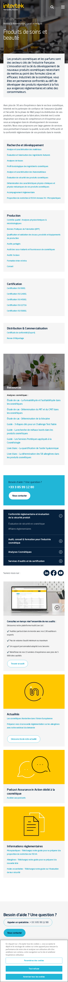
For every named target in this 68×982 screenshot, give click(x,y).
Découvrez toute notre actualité (24, 739)
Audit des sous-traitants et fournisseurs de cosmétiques (31, 249)
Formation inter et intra (17, 260)
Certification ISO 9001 (16, 288)
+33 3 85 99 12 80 (21, 487)
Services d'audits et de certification (26, 561)
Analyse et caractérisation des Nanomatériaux (26, 172)
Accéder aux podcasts (16, 798)
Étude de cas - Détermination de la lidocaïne (28, 418)
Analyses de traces (15, 160)
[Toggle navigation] (52, 7)
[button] (61, 516)
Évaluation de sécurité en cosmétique (26, 523)
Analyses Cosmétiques (20, 551)
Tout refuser (34, 968)
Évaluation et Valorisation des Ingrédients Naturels (28, 155)
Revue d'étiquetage (15, 338)
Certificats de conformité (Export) (21, 332)
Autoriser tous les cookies (34, 977)
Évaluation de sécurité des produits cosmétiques (27, 177)
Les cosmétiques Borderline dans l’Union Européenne (30, 718)
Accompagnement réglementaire (21, 192)
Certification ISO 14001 (16, 294)
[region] (34, 961)
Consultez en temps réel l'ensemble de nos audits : (31, 621)
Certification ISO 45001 (16, 299)
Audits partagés (14, 244)
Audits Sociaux (13, 255)
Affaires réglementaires (19, 528)
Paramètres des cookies (34, 960)
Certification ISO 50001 (16, 310)
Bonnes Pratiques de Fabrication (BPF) (23, 229)
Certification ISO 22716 (16, 305)
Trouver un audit (17, 663)
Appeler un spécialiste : (28, 922)
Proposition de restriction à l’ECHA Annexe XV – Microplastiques (34, 198)
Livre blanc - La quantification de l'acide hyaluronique (33, 448)
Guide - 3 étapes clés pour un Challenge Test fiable (32, 424)
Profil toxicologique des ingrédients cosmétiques (27, 166)
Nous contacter (19, 495)
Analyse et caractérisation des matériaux (24, 149)
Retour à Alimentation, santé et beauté (22, 23)
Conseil (10, 266)
